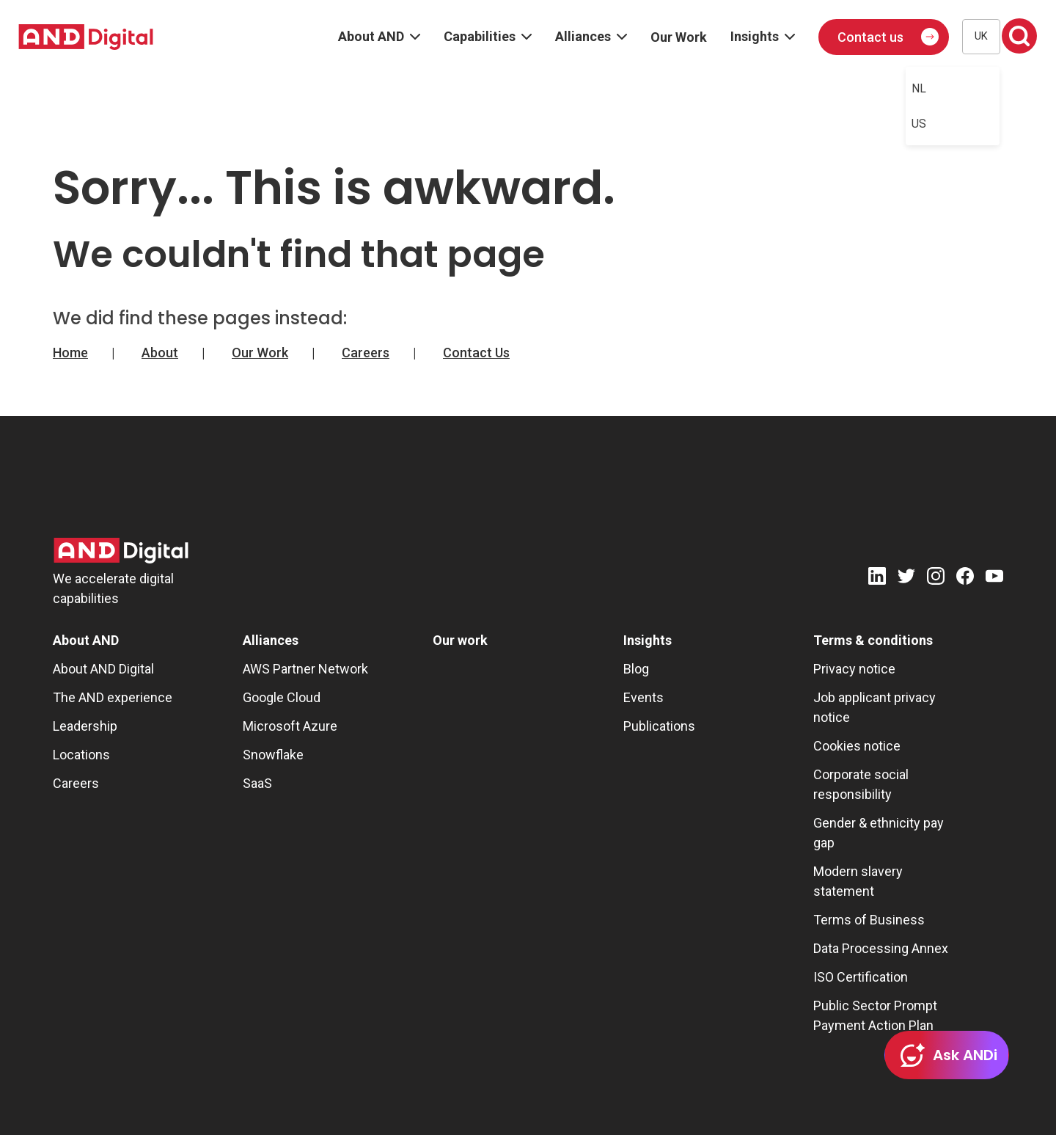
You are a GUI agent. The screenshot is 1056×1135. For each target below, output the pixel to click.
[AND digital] (86, 37)
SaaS (257, 783)
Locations (81, 754)
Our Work (260, 352)
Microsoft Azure (290, 726)
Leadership (85, 726)
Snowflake (273, 754)
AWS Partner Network (305, 668)
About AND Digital (103, 668)
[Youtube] (994, 578)
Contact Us (476, 352)
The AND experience (112, 697)
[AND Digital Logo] (121, 550)
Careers (365, 352)
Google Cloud (281, 697)
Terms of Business (869, 919)
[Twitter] (906, 578)
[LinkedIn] (877, 578)
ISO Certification (860, 977)
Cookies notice (857, 745)
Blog (636, 668)
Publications (659, 726)
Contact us (870, 37)
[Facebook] (965, 578)
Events (643, 697)
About (160, 352)
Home (70, 352)
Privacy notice (854, 668)
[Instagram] (936, 578)
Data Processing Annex (880, 948)
